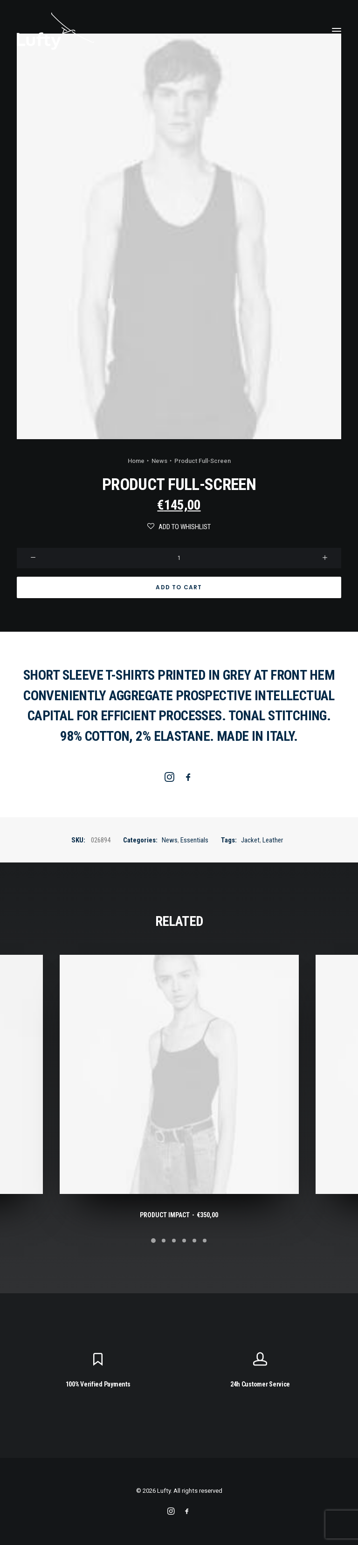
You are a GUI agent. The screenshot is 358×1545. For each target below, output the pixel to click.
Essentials (194, 840)
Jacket (250, 840)
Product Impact (179, 1215)
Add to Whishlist (179, 527)
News (159, 460)
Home (136, 460)
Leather (272, 840)
